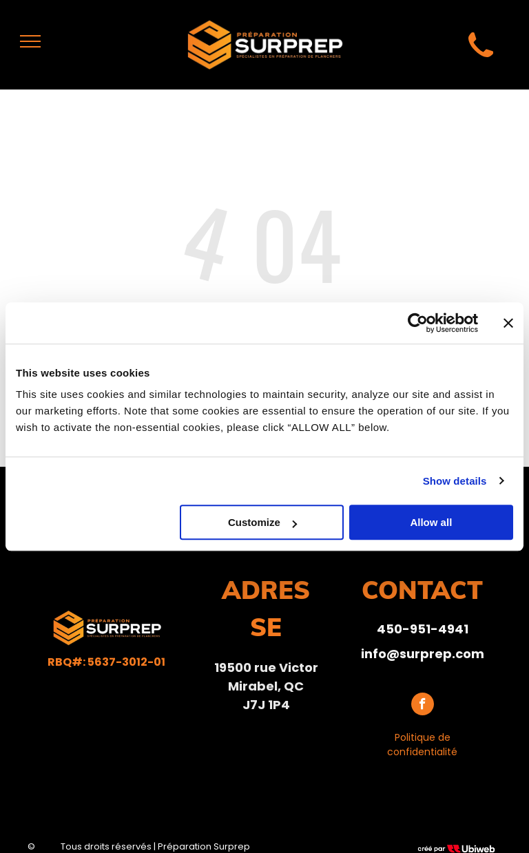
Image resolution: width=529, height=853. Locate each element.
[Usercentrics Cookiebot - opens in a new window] (417, 323)
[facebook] (422, 706)
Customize (262, 522)
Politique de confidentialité (422, 744)
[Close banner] (508, 323)
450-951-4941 (422, 629)
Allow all (431, 522)
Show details (455, 481)
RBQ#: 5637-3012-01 (106, 662)
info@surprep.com (422, 653)
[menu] (30, 41)
